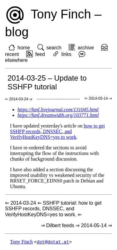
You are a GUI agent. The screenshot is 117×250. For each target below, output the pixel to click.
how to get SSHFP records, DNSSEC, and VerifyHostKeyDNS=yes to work (57, 131)
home (23, 47)
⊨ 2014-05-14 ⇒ (98, 98)
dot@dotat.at (53, 242)
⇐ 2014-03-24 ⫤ (18, 99)
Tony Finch (21, 242)
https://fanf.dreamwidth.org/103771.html (58, 115)
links (66, 54)
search (53, 47)
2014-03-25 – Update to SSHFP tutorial (47, 82)
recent (12, 54)
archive (86, 47)
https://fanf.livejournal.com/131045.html (58, 109)
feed (40, 54)
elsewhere (16, 60)
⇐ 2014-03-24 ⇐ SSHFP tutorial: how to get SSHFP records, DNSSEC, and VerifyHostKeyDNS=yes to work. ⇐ (53, 208)
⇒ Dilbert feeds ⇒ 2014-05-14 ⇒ (76, 225)
